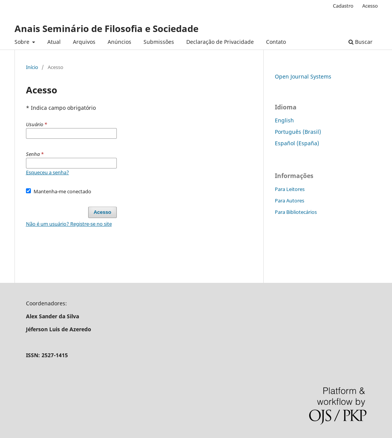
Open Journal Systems (303, 76)
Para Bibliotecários (296, 212)
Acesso (370, 5)
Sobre (23, 41)
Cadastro (343, 5)
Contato (276, 41)
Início (32, 67)
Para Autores (289, 200)
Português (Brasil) (298, 131)
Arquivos (84, 41)
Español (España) (297, 143)
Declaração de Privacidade (220, 41)
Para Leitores (290, 189)
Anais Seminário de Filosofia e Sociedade (106, 28)
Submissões (159, 41)
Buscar (360, 41)
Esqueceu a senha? (47, 172)
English (284, 120)
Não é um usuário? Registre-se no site (69, 223)
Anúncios (119, 41)
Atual (54, 41)
